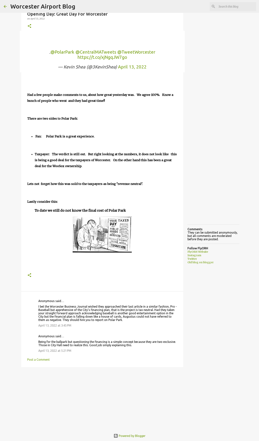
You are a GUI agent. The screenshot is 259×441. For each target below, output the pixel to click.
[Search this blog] (236, 6)
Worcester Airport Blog (42, 6)
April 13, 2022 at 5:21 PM (54, 350)
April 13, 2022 (132, 66)
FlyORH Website (197, 251)
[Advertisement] (102, 399)
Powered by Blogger (129, 435)
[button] (29, 26)
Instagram (194, 255)
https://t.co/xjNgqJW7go (102, 57)
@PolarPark (62, 52)
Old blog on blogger (200, 262)
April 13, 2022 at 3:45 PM (54, 325)
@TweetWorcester (136, 52)
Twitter (192, 258)
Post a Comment (38, 359)
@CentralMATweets (95, 52)
